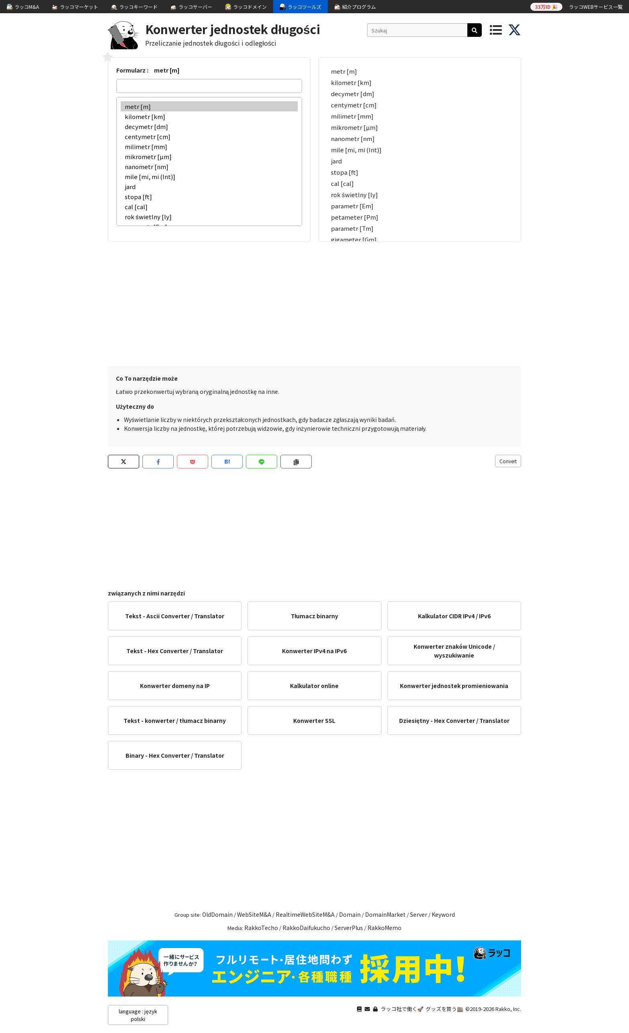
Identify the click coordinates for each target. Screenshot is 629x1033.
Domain (350, 914)
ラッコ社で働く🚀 (402, 1009)
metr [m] (209, 106)
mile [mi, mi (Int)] (209, 176)
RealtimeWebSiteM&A (305, 914)
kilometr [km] (209, 116)
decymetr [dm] (209, 126)
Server (418, 914)
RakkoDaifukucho (306, 928)
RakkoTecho (261, 928)
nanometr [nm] (209, 166)
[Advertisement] (314, 302)
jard (209, 187)
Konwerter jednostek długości (232, 29)
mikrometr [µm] (209, 156)
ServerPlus (349, 928)
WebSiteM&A (254, 914)
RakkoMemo (384, 928)
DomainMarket (385, 914)
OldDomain (217, 914)
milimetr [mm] (209, 146)
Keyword (443, 914)
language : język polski (138, 1015)
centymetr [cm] (209, 136)
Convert (508, 461)
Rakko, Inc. (508, 1009)
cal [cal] (209, 207)
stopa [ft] (209, 197)
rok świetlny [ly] (209, 217)
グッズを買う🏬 (444, 1009)
